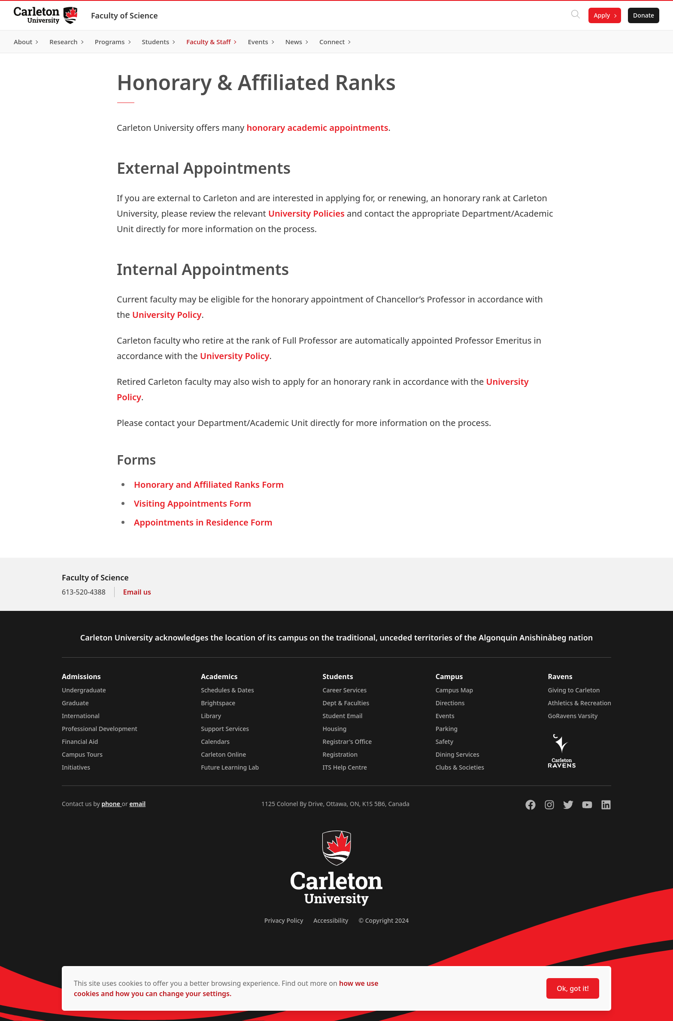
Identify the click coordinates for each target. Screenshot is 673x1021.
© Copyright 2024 (383, 920)
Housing (335, 729)
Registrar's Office (347, 741)
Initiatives (76, 767)
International (81, 716)
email (137, 804)
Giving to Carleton (574, 690)
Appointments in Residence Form (203, 522)
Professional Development (99, 729)
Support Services (225, 729)
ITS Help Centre (345, 767)
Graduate (75, 703)
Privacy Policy (283, 920)
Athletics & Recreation (579, 703)
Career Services (345, 690)
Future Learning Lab (230, 767)
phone (111, 804)
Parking (447, 729)
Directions (450, 703)
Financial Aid (80, 741)
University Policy (166, 314)
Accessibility (330, 920)
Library (211, 716)
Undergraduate (84, 690)
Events (445, 716)
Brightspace (218, 703)
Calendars (215, 741)
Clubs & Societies (460, 767)
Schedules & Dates (227, 690)
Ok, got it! (573, 988)
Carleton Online (223, 754)
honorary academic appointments (317, 127)
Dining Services (457, 754)
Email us (137, 592)
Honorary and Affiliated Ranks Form (209, 484)
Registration (340, 754)
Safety (445, 741)
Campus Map (454, 690)
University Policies (306, 213)
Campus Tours (82, 754)
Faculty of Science (124, 15)
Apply (602, 15)
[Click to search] (575, 15)
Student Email (343, 716)
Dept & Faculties (346, 703)
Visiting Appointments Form (192, 503)
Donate (643, 15)
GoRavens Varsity (573, 716)
